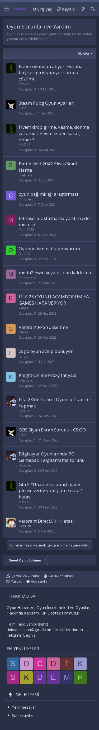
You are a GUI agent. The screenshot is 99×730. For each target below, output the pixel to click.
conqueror (27, 199)
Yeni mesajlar (24, 707)
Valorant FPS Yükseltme (43, 327)
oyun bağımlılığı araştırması (48, 194)
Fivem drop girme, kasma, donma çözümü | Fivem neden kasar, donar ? (54, 133)
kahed (23, 308)
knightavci (26, 380)
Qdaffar (25, 253)
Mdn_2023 (26, 229)
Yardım (16, 581)
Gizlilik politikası (61, 576)
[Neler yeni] (83, 9)
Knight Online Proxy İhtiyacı (47, 375)
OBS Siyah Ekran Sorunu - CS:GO (52, 430)
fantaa (23, 356)
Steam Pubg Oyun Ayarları (46, 103)
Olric (22, 108)
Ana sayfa (36, 581)
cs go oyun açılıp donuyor (46, 351)
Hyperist (25, 411)
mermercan (27, 278)
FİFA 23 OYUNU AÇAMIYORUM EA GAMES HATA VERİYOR (54, 300)
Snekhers (25, 175)
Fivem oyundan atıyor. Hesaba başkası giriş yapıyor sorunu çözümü (51, 72)
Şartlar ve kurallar (26, 576)
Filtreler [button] (83, 53)
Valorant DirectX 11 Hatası (46, 521)
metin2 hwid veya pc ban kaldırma (55, 273)
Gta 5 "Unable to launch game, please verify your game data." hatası (51, 490)
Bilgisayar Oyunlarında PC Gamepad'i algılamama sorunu (52, 457)
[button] (6, 9)
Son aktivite (22, 715)
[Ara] (93, 9)
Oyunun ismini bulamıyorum (49, 249)
